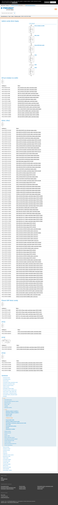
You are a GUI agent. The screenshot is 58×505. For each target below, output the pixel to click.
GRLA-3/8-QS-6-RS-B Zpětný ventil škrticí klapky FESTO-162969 (29, 203)
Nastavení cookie (4, 502)
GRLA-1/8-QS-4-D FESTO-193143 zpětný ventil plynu (27, 230)
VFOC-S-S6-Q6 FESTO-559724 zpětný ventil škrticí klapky (29, 333)
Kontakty (2, 480)
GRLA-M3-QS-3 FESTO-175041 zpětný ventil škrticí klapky (28, 211)
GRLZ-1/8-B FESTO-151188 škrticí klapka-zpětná (26, 169)
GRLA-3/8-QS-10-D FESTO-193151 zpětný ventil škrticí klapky (28, 246)
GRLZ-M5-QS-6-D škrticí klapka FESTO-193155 (26, 254)
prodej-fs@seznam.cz (5, 497)
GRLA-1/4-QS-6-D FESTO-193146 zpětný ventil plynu (27, 236)
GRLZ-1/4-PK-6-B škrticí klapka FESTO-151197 (26, 182)
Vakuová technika (6, 447)
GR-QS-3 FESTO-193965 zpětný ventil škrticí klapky (28, 110)
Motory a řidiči (6, 404)
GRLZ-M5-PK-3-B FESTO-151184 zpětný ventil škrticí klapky (28, 163)
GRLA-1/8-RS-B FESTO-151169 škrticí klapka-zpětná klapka (28, 145)
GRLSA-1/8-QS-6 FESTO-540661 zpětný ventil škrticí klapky (28, 294)
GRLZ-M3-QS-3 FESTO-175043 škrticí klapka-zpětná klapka (28, 213)
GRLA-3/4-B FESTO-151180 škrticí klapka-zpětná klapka (27, 159)
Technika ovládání (7, 442)
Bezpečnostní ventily (6, 456)
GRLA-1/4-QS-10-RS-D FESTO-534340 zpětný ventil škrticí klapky (29, 281)
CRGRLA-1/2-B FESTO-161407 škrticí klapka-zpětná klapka (28, 194)
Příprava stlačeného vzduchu (9, 437)
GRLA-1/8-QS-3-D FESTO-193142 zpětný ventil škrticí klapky (28, 228)
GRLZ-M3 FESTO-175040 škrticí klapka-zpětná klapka (27, 209)
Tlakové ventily (8, 415)
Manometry (5, 451)
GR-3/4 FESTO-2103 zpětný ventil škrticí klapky (27, 89)
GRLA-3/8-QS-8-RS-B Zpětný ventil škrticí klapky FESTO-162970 (29, 205)
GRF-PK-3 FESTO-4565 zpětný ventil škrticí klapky (28, 93)
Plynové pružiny (6, 380)
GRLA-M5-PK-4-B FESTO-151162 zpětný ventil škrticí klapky (28, 134)
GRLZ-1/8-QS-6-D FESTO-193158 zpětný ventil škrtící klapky (28, 259)
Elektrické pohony (7, 402)
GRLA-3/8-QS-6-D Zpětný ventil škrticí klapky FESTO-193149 (28, 242)
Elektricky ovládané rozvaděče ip (12, 411)
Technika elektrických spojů (9, 440)
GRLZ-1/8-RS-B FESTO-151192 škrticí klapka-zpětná (27, 176)
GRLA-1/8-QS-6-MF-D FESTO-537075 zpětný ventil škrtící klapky (29, 290)
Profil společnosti (4, 478)
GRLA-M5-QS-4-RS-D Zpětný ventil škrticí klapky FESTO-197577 (29, 265)
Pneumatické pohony (6, 379)
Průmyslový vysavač (6, 448)
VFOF (35, 64)
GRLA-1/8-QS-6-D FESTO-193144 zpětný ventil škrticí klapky (28, 232)
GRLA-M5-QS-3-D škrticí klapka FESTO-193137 (26, 223)
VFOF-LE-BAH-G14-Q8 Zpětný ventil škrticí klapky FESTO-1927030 (30, 347)
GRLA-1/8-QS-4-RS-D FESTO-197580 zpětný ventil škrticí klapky (29, 271)
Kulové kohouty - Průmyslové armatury (10, 393)
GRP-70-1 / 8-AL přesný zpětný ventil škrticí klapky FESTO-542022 (29, 316)
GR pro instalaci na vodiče (39, 25)
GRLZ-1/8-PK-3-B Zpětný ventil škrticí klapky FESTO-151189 (28, 170)
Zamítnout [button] (47, 2)
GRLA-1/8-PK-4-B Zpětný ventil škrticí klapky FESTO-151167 (28, 141)
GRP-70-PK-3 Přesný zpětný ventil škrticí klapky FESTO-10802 (29, 310)
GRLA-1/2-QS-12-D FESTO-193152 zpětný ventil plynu (27, 248)
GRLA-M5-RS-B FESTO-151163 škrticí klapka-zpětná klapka (28, 136)
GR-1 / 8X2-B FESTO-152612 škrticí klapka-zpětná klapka (29, 108)
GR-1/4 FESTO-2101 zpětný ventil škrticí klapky (27, 87)
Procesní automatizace (8, 445)
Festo (4, 398)
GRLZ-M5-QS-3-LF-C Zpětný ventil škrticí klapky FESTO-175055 (29, 217)
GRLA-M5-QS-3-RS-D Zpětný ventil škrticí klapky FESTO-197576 (29, 263)
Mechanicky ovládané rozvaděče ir (12, 412)
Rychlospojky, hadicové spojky (8, 388)
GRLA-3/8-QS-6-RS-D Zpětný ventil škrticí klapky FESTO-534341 (29, 283)
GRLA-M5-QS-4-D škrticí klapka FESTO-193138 (26, 225)
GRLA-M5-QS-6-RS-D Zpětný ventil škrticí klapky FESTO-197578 (29, 267)
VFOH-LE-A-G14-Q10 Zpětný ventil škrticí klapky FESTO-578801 (30, 370)
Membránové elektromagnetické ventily (8, 487)
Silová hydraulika (6, 468)
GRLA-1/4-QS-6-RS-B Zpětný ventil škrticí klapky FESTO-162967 (29, 199)
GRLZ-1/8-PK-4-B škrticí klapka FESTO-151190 (26, 172)
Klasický (7, 427)
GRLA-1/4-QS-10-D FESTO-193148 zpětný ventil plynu (27, 240)
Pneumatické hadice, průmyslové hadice (10, 394)
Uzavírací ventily (9, 414)
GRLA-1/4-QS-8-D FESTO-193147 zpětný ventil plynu (27, 238)
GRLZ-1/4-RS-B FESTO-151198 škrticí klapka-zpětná (27, 184)
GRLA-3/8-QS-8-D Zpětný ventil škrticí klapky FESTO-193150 (28, 244)
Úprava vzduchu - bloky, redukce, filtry (9, 391)
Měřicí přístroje (5, 465)
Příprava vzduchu (22, 488)
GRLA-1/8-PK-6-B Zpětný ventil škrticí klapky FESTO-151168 (28, 143)
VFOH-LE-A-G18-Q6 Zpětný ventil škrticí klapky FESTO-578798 (29, 364)
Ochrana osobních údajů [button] (6, 2)
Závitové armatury (40, 487)
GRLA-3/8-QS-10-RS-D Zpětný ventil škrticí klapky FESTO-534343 (29, 286)
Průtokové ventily (9, 417)
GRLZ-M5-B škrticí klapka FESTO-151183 (24, 161)
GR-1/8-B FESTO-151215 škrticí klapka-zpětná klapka (29, 105)
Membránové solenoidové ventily (9, 383)
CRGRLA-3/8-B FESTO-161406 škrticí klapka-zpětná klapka (28, 192)
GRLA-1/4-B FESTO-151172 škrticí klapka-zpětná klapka (27, 147)
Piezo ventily (8, 424)
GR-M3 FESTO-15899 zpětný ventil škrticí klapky (27, 101)
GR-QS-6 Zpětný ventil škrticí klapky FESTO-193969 (28, 114)
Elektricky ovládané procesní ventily (12, 421)
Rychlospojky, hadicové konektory (7, 488)
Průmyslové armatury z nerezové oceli (9, 390)
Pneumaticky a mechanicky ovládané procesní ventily (16, 423)
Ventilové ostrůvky (7, 431)
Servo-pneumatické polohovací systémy (11, 401)
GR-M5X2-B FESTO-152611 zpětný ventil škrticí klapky (29, 107)
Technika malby (5, 462)
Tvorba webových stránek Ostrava (12, 502)
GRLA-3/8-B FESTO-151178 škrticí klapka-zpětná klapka (27, 155)
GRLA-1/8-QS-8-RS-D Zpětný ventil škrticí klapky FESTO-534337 (29, 275)
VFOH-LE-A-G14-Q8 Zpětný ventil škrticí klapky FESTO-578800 (29, 368)
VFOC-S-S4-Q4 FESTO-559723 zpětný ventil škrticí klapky (29, 331)
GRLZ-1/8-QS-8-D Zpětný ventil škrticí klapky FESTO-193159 (28, 261)
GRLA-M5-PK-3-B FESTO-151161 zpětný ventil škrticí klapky (28, 132)
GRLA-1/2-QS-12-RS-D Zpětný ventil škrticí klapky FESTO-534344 (29, 288)
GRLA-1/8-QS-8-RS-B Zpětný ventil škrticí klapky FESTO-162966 (29, 198)
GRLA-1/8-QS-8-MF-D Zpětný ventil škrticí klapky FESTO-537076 (29, 292)
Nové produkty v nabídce (7, 470)
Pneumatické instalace (7, 459)
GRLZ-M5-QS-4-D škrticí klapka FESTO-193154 (26, 252)
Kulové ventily (40, 488)
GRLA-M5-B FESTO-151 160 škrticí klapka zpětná (26, 130)
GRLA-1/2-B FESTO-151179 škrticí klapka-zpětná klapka (27, 157)
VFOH (35, 67)
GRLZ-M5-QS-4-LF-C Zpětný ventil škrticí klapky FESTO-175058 (29, 221)
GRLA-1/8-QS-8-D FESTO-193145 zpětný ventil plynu (27, 234)
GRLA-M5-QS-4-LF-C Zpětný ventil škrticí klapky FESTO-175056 (29, 219)
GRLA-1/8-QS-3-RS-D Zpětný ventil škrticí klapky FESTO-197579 (29, 269)
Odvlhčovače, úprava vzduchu (8, 454)
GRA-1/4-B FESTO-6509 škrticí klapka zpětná (27, 99)
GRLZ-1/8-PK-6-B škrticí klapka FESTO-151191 (26, 174)
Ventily (6, 409)
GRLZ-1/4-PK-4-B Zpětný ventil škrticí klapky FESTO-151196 (28, 180)
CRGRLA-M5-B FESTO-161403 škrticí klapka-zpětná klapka (28, 186)
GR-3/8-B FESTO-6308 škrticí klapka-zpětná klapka (28, 97)
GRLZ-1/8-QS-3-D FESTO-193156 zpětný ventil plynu (27, 256)
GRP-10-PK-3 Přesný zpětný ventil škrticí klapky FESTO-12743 (29, 312)
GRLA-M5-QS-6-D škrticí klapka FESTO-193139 (26, 227)
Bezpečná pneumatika (7, 467)
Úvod (2, 477)
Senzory (5, 434)
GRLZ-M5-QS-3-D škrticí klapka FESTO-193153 (26, 250)
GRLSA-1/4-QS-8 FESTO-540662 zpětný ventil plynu (27, 296)
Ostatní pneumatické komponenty (10, 443)
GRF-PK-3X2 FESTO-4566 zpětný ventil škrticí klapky (28, 95)
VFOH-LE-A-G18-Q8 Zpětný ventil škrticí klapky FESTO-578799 (29, 366)
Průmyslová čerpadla (6, 464)
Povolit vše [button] (53, 2)
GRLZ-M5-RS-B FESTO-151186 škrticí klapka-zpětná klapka (28, 167)
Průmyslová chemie (6, 377)
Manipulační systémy (8, 407)
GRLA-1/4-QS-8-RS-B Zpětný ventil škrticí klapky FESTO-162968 (29, 201)
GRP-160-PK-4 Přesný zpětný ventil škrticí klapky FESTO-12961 (29, 314)
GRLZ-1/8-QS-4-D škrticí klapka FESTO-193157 (26, 257)
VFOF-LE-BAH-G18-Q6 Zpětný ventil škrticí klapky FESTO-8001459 (30, 349)
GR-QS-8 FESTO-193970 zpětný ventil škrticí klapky (28, 116)
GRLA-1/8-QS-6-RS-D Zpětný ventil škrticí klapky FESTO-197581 (29, 273)
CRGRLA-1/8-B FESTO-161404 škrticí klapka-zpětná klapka (28, 188)
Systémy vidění (7, 435)
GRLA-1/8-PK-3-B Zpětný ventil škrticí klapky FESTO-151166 (28, 140)
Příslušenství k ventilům (10, 429)
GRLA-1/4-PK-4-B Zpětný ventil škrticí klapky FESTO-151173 (28, 149)
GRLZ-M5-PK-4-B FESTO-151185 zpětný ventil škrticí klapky (28, 165)
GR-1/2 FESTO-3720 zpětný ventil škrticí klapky (27, 91)
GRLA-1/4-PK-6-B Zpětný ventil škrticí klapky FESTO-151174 (28, 151)
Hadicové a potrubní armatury (8, 385)
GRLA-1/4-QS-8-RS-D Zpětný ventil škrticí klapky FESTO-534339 (29, 279)
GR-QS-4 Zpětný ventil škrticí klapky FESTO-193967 (28, 112)
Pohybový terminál (7, 432)
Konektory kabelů (22, 487)
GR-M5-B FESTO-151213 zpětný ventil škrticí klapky (28, 103)
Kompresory (5, 453)
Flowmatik (5, 396)
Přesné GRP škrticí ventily (39, 45)
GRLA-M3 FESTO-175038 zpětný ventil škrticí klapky (27, 207)
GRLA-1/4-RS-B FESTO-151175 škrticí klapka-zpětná (27, 153)
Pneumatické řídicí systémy (11, 426)
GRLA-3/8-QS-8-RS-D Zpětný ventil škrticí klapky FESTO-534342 (29, 285)
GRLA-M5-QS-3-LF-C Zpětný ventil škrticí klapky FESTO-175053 (29, 215)
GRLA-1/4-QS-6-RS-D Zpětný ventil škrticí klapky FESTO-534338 (29, 277)
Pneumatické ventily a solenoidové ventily (10, 382)
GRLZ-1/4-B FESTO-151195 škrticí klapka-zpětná (26, 178)
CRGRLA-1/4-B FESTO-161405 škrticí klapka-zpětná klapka (28, 190)
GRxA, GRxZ (36, 35)
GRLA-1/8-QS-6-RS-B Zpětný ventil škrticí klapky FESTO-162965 (29, 196)
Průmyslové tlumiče (6, 450)
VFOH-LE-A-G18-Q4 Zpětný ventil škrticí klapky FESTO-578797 (29, 362)
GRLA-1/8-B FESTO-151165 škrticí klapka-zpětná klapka (27, 138)
